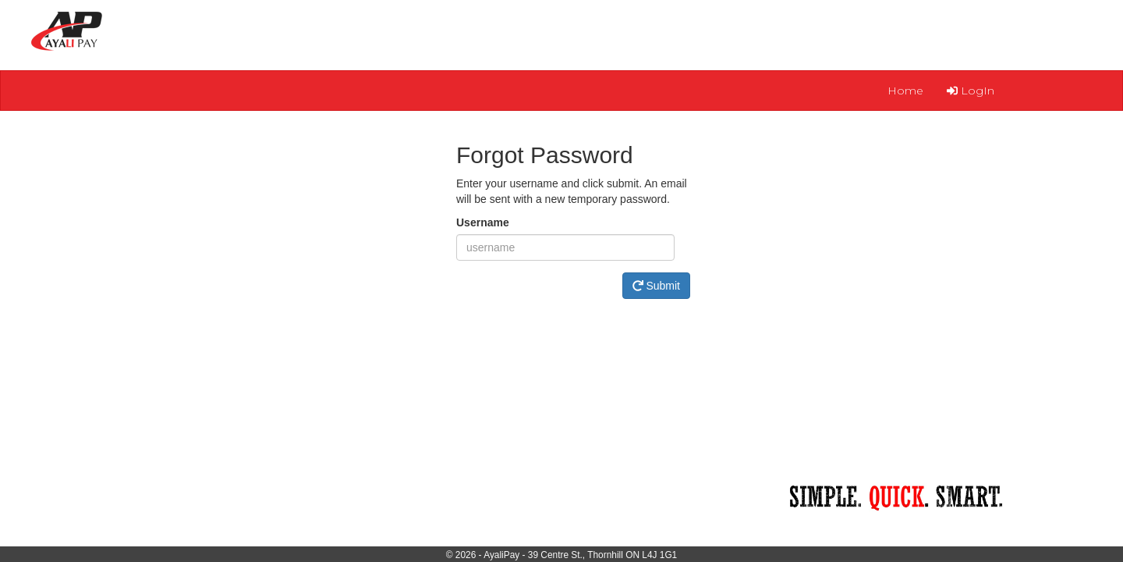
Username (482, 222)
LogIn (970, 91)
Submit (656, 285)
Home (905, 91)
